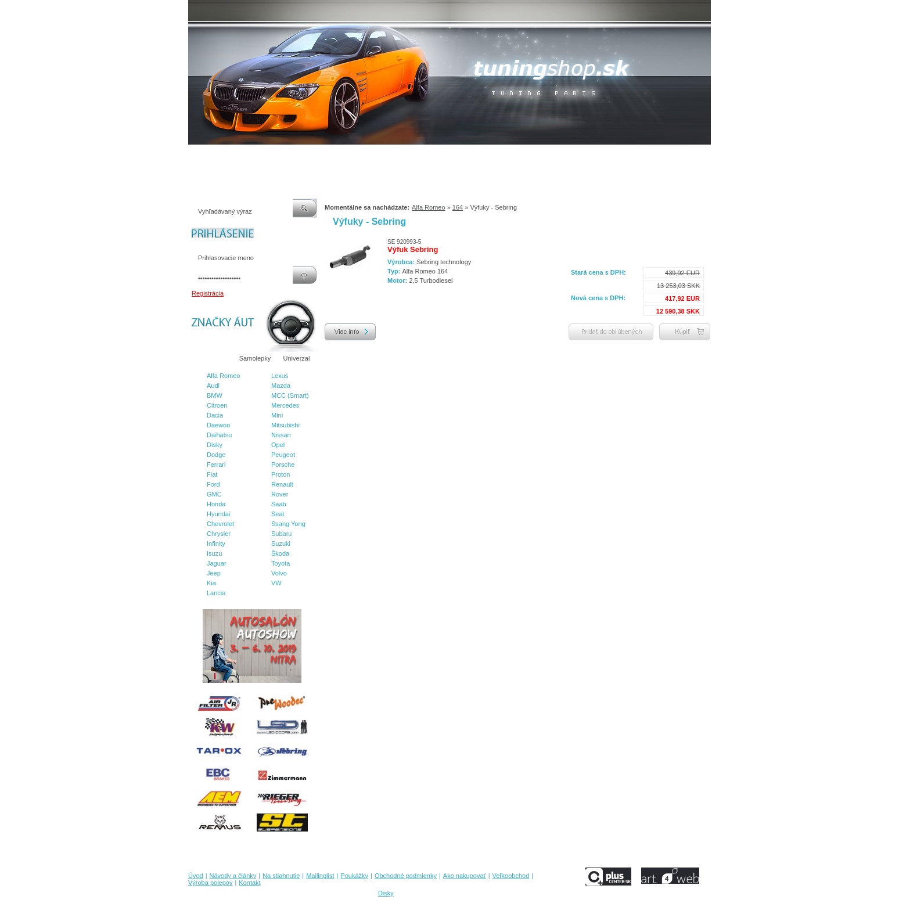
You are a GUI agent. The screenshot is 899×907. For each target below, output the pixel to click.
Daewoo (218, 425)
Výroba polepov (591, 156)
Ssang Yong (288, 523)
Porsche (282, 464)
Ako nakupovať (489, 156)
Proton (280, 474)
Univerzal (296, 358)
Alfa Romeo (223, 375)
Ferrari (216, 464)
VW (276, 583)
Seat (278, 513)
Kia (211, 583)
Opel (278, 444)
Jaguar (216, 563)
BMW (214, 395)
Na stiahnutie (289, 156)
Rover (279, 494)
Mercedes (285, 405)
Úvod (195, 156)
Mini (277, 415)
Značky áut (211, 358)
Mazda (280, 385)
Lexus (279, 375)
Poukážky (371, 156)
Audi (213, 385)
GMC (214, 494)
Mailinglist (333, 156)
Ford (213, 484)
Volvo (279, 573)
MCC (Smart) (290, 395)
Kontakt (634, 156)
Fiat (212, 474)
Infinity (216, 543)
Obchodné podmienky (426, 156)
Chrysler (219, 533)
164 (457, 207)
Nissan (281, 434)
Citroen (217, 405)
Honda (216, 504)
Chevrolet (220, 523)
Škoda (280, 553)
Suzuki (280, 543)
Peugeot (283, 454)
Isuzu (214, 553)
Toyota (280, 563)
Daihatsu (219, 434)
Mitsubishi (285, 425)
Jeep (214, 573)
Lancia (216, 592)
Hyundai (218, 513)
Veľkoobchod (539, 156)
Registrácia (208, 293)
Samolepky (255, 358)
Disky (214, 444)
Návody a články (237, 156)
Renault (282, 484)
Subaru (281, 533)
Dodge (216, 454)
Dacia (215, 415)
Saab (278, 504)
